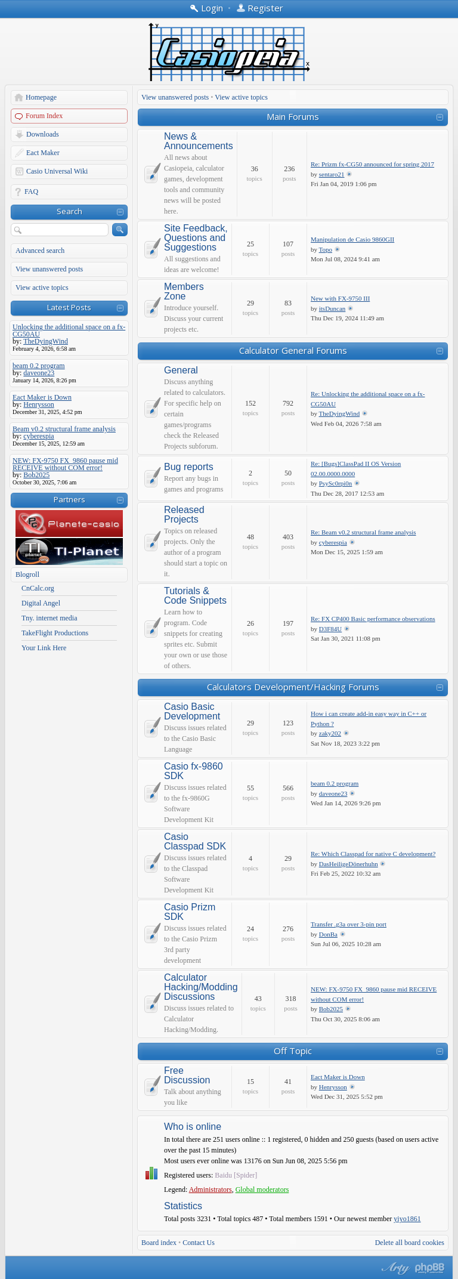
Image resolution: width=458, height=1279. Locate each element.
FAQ (31, 191)
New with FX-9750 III (340, 298)
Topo (325, 249)
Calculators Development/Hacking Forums (293, 687)
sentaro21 (332, 174)
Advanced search (40, 250)
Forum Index (44, 116)
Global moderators (262, 1189)
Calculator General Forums (293, 350)
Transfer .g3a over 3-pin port (348, 924)
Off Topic (293, 1050)
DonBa (328, 934)
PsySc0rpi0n (335, 483)
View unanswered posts (49, 269)
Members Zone (184, 291)
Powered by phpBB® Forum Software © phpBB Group (430, 1268)
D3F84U (330, 628)
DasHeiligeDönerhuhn (348, 863)
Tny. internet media (49, 618)
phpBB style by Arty (394, 1268)
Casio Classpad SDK (195, 841)
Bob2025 (331, 1008)
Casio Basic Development (192, 711)
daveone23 (333, 793)
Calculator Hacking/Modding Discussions (201, 987)
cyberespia (333, 542)
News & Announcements (198, 141)
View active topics (42, 287)
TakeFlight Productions (54, 633)
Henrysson (333, 1086)
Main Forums (293, 116)
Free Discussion (187, 1075)
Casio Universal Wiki (57, 171)
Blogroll (27, 574)
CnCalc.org (37, 588)
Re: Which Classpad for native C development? (373, 853)
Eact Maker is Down (338, 1076)
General (181, 370)
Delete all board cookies (409, 1242)
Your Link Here (43, 648)
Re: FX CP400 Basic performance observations (373, 618)
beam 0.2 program (334, 783)
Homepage (41, 97)
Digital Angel (40, 603)
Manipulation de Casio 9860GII (352, 239)
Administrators (210, 1189)
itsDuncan (332, 308)
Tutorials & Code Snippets (195, 595)
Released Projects (184, 514)
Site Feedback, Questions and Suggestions (196, 238)
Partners (69, 499)
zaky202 (330, 733)
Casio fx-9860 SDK (193, 771)
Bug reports (188, 467)
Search (69, 211)
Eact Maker (43, 153)
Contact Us (198, 1242)
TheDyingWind (339, 413)
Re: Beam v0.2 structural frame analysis (363, 532)
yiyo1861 (407, 1219)
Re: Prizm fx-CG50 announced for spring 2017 (372, 164)
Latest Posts (69, 307)
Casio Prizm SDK (189, 912)
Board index (159, 1242)
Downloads (42, 134)
